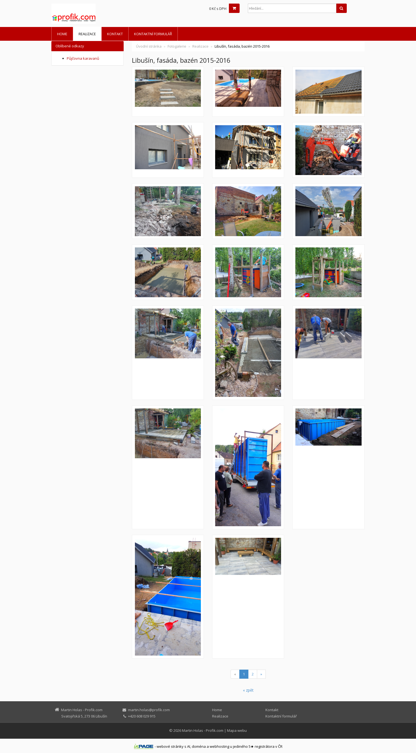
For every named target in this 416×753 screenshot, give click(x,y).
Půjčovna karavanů (83, 58)
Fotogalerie (177, 46)
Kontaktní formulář (153, 33)
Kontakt (115, 33)
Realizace (87, 33)
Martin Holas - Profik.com (202, 730)
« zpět (248, 690)
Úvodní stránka (149, 46)
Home (62, 33)
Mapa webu (237, 730)
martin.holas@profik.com (149, 709)
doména (199, 746)
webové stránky (170, 746)
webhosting (219, 746)
